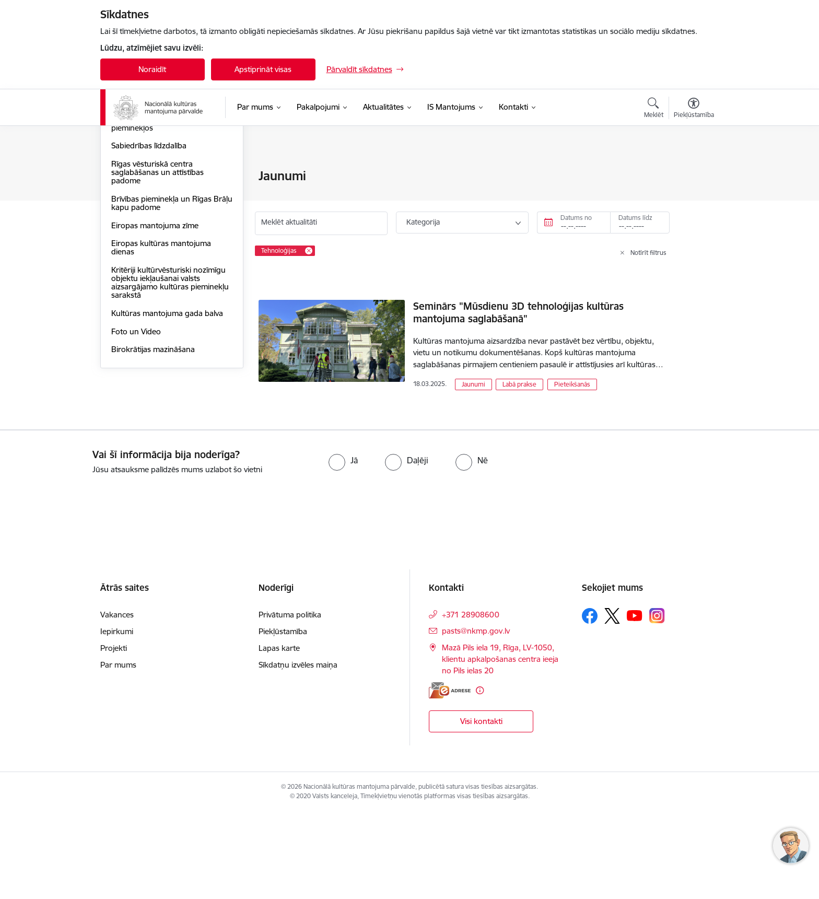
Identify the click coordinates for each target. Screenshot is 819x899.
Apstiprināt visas (263, 69)
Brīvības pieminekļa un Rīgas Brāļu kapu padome (161, 315)
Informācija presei (142, 213)
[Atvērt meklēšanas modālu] (654, 109)
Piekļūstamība (283, 718)
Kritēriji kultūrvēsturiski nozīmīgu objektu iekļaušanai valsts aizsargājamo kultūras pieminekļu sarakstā (170, 394)
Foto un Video (136, 443)
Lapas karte (279, 735)
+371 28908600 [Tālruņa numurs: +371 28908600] (470, 702)
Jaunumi (126, 195)
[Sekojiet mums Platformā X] (612, 703)
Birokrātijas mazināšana (153, 461)
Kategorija (423, 222)
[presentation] (87, 591)
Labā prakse (519, 384)
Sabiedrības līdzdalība (148, 257)
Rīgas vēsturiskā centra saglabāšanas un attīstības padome (157, 284)
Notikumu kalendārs (146, 176)
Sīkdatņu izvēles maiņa (298, 752)
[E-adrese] (450, 777)
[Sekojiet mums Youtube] (634, 702)
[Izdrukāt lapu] (693, 171)
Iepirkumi (116, 718)
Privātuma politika (290, 702)
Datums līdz (635, 217)
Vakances (117, 702)
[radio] (343, 547)
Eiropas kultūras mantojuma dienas (161, 359)
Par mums (118, 752)
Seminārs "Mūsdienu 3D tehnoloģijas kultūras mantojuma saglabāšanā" (518, 312)
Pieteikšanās (572, 384)
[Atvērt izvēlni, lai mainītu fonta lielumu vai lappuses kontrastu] (694, 109)
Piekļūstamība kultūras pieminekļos (151, 235)
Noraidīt (152, 69)
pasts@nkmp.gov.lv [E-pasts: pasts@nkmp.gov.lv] (476, 718)
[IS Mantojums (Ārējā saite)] (451, 107)
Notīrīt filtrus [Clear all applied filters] (648, 252)
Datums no (576, 217)
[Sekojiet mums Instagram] (657, 702)
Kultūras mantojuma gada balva (167, 425)
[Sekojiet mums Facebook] (590, 703)
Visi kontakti (481, 808)
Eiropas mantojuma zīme (154, 337)
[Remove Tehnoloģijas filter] (308, 250)
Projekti (113, 735)
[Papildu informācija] (480, 777)
